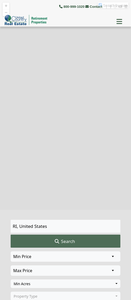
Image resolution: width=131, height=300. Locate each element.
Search (64, 241)
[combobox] (65, 283)
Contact (94, 7)
